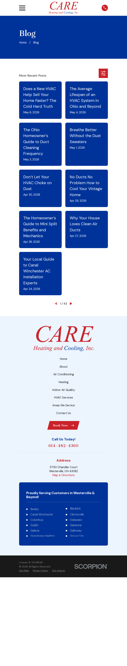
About (63, 367)
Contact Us (63, 413)
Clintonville (77, 514)
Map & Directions (63, 475)
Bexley (34, 509)
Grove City (77, 536)
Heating (63, 382)
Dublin (34, 525)
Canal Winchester (41, 514)
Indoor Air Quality (63, 390)
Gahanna (75, 525)
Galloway (76, 530)
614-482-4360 (63, 446)
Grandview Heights (42, 536)
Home (63, 359)
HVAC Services (63, 397)
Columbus (36, 520)
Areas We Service (63, 405)
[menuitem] (24, 570)
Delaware (76, 520)
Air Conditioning (63, 374)
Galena (34, 530)
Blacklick (75, 508)
